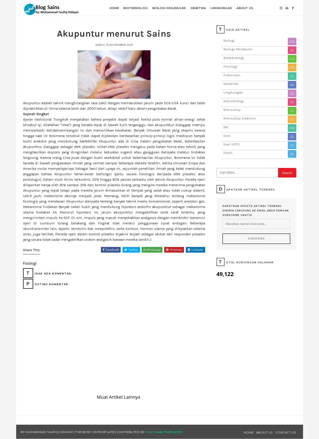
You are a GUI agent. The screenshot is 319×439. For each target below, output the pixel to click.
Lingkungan (233, 92)
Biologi (229, 40)
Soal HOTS (231, 144)
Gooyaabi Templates (164, 432)
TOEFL (228, 153)
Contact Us (285, 432)
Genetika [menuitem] (198, 8)
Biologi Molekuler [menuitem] (169, 8)
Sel (226, 127)
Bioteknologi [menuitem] (135, 8)
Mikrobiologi (234, 101)
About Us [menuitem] (244, 8)
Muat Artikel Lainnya (118, 397)
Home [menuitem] (114, 8)
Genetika (230, 84)
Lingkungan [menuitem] (221, 8)
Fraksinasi (232, 75)
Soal (226, 136)
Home (249, 432)
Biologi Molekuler (238, 49)
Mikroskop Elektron (239, 118)
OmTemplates (104, 432)
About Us (264, 432)
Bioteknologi (233, 58)
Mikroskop (232, 110)
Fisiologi (230, 66)
